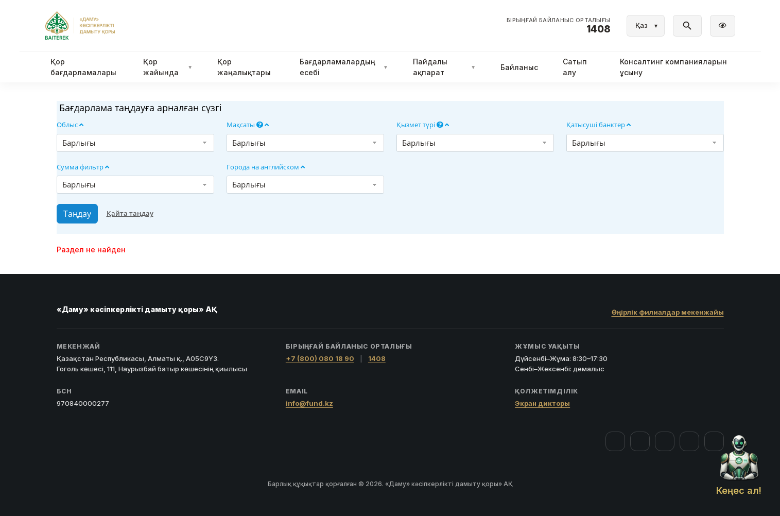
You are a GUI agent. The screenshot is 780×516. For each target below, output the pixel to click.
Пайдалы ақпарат (444, 67)
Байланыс (519, 67)
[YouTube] (664, 441)
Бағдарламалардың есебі (344, 67)
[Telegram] (689, 441)
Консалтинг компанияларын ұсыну (673, 67)
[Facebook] (615, 441)
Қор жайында (168, 67)
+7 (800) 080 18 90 (320, 358)
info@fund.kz (309, 403)
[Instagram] (640, 441)
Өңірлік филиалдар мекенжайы (668, 312)
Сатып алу (575, 67)
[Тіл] (646, 26)
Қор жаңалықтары (244, 67)
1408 (377, 358)
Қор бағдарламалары (83, 67)
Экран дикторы (542, 403)
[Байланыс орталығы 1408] (559, 26)
